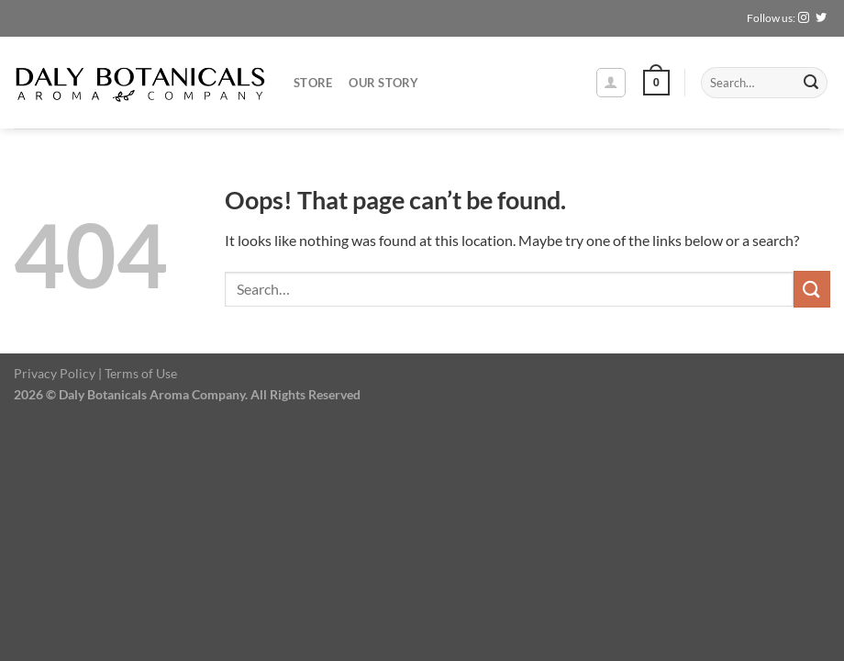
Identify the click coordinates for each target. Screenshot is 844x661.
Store (313, 82)
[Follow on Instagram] (803, 18)
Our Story (383, 82)
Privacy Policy (54, 373)
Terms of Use (141, 373)
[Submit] (811, 82)
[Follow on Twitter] (821, 18)
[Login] (611, 82)
